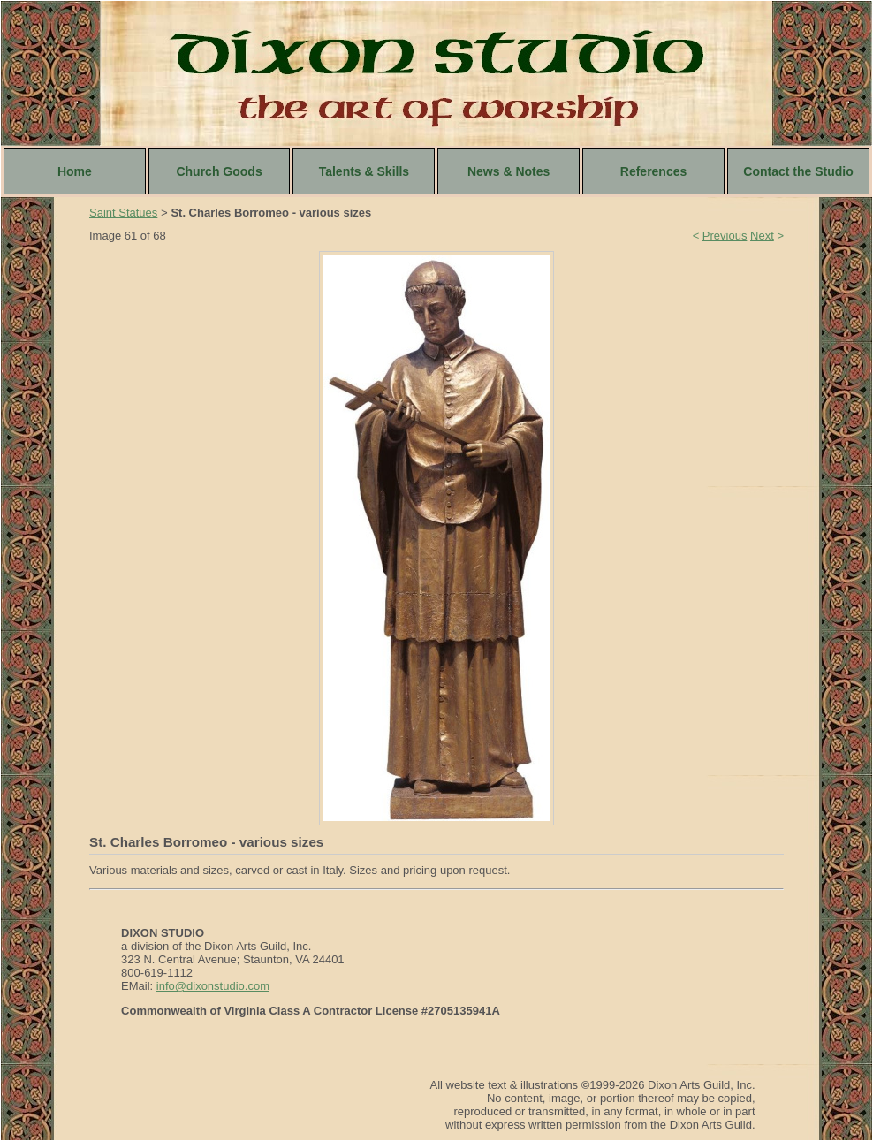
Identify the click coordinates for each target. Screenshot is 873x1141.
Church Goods (219, 171)
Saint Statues (123, 212)
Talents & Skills (364, 171)
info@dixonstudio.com (212, 986)
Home (74, 171)
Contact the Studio (798, 171)
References (653, 171)
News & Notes (508, 171)
